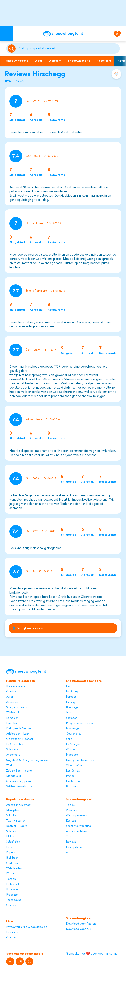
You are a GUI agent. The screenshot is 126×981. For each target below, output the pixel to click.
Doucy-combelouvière (80, 760)
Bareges (71, 696)
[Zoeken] (68, 48)
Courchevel (73, 733)
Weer (38, 61)
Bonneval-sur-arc (16, 686)
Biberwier (12, 889)
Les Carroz (73, 770)
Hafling (70, 702)
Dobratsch (13, 884)
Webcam (55, 61)
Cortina (11, 691)
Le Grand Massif (16, 744)
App (68, 852)
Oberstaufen (74, 765)
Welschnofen (14, 868)
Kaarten (71, 820)
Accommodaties (76, 831)
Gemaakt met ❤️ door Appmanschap (92, 954)
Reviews (71, 841)
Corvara (11, 905)
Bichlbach (12, 857)
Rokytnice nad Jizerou (80, 723)
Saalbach (71, 718)
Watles (10, 765)
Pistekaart (103, 61)
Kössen (10, 873)
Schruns (11, 831)
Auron (10, 696)
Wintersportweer (76, 815)
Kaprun (10, 852)
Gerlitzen (12, 863)
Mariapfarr (12, 810)
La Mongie (73, 744)
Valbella (11, 815)
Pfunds (70, 776)
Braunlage (72, 707)
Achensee (12, 702)
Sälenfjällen (13, 841)
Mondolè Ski (14, 776)
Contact (11, 937)
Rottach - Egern (16, 826)
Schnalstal (12, 749)
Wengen (71, 749)
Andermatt (13, 754)
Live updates (74, 847)
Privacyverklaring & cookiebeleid (26, 927)
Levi (68, 686)
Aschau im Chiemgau (19, 805)
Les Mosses (73, 781)
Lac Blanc (12, 723)
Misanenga (72, 728)
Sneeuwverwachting (78, 826)
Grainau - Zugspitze (18, 781)
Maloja (10, 836)
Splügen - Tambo (17, 707)
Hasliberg (72, 691)
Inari (69, 712)
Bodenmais (73, 786)
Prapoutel (72, 754)
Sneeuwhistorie (79, 61)
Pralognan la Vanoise (19, 728)
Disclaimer (12, 932)
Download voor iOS (78, 929)
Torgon (11, 879)
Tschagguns (13, 900)
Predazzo (12, 894)
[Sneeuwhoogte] (63, 33)
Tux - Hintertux (15, 820)
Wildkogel (12, 712)
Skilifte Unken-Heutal (19, 786)
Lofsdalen (12, 718)
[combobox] (68, 48)
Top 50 (70, 805)
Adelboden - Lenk (17, 733)
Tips (68, 836)
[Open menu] (6, 33)
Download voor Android (81, 923)
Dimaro (10, 847)
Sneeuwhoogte (17, 61)
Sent (69, 739)
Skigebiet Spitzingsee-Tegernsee (27, 760)
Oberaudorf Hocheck (20, 739)
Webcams (72, 810)
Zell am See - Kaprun (19, 770)
